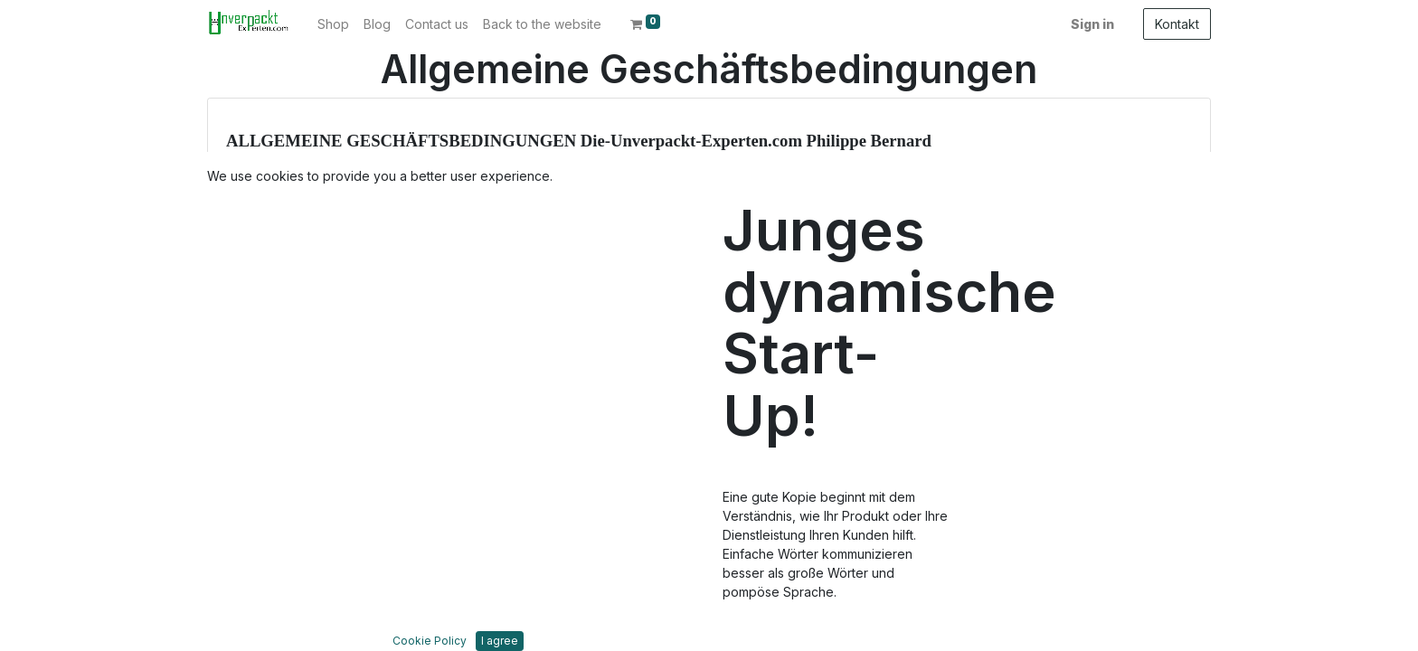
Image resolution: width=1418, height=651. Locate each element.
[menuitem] (333, 24)
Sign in (1092, 24)
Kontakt (1177, 24)
